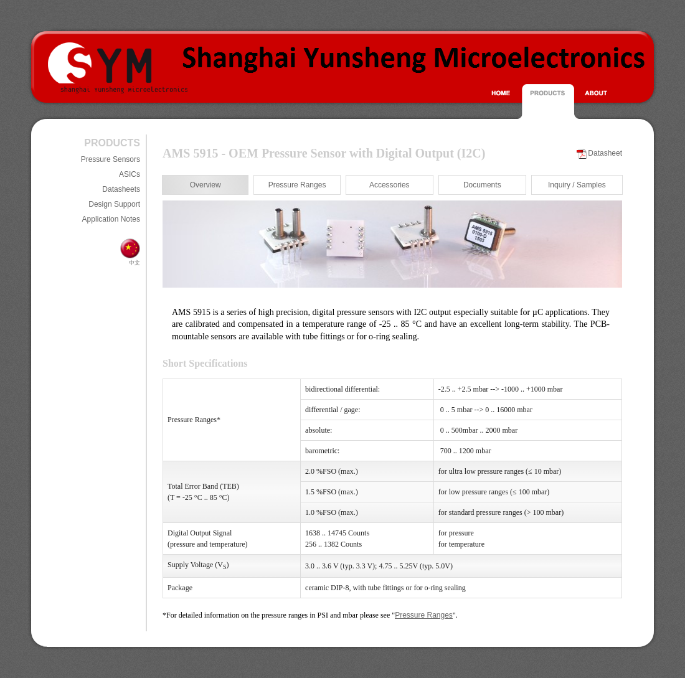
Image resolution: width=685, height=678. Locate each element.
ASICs (129, 174)
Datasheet (605, 153)
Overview (205, 185)
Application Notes (111, 219)
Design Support (114, 204)
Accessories (389, 185)
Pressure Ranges (297, 185)
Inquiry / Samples (577, 185)
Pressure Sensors (110, 159)
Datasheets (121, 189)
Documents (482, 185)
